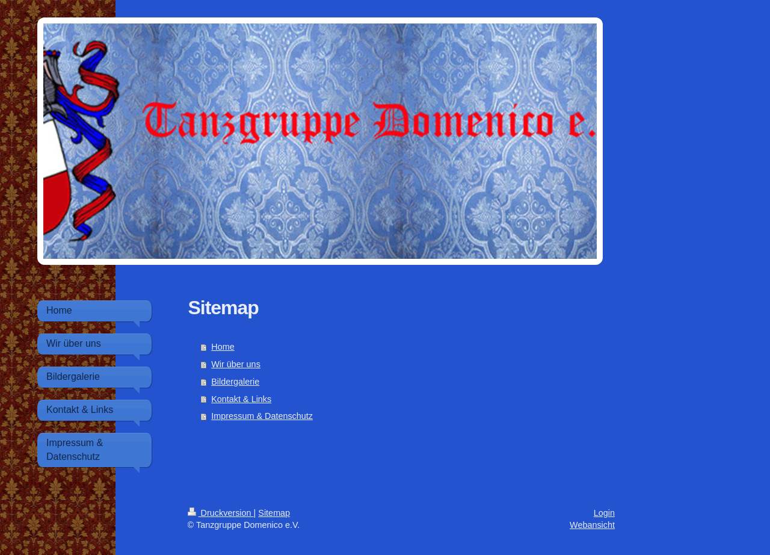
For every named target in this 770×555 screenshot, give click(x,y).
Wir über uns (235, 364)
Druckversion (221, 513)
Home (222, 347)
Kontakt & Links (241, 399)
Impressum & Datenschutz (262, 416)
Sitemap (274, 513)
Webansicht (592, 525)
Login (604, 513)
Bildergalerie (235, 381)
